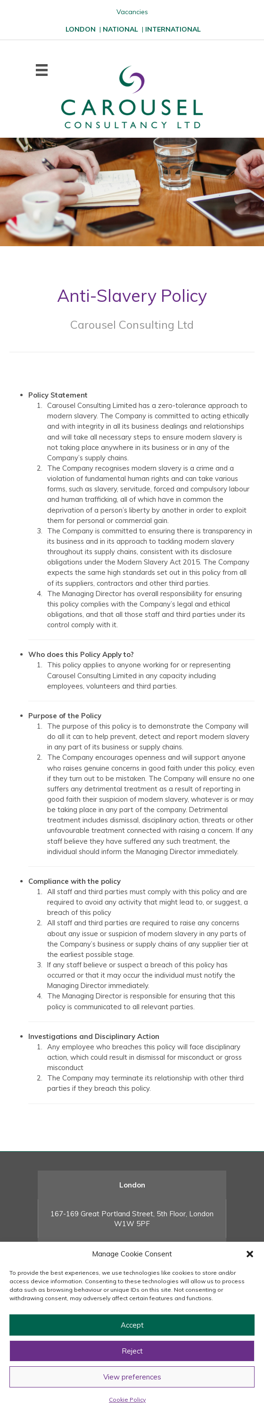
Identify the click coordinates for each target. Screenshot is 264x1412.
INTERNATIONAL (173, 29)
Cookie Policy (127, 1399)
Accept (132, 1325)
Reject (132, 1350)
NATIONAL (120, 29)
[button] (250, 1254)
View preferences (132, 1376)
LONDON (81, 29)
